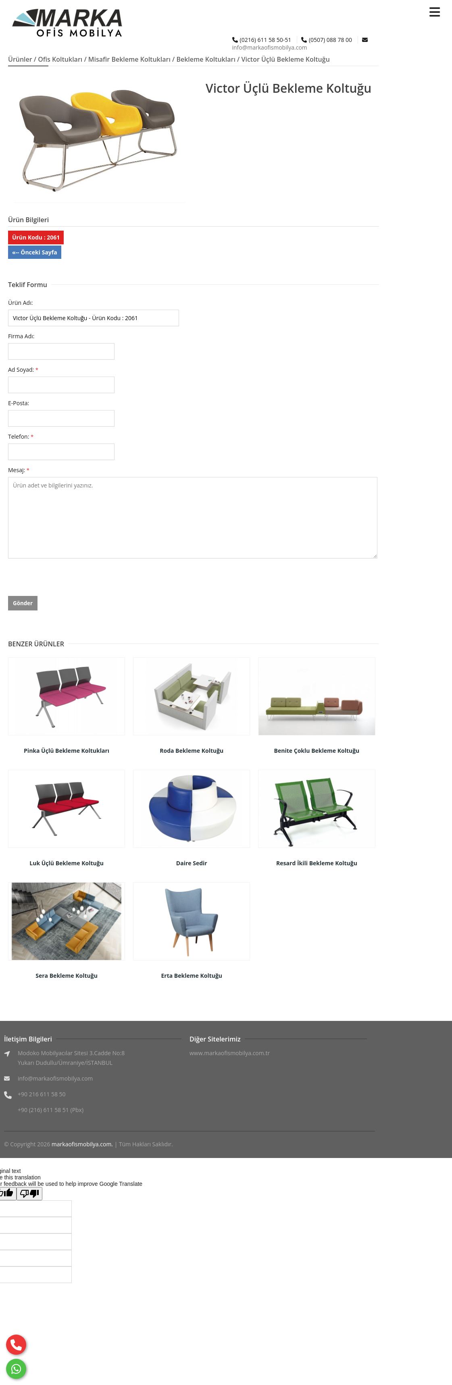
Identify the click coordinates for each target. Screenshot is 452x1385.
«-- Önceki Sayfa (34, 252)
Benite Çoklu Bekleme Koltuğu (317, 750)
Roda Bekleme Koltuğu (191, 750)
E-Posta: (18, 403)
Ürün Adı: (20, 302)
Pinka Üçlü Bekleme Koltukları (66, 750)
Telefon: (20, 436)
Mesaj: (18, 470)
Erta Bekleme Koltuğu (192, 975)
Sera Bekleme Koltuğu (66, 975)
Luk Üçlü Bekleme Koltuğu (66, 863)
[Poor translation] (29, 1193)
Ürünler (20, 59)
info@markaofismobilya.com (269, 47)
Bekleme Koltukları (205, 59)
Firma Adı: (21, 336)
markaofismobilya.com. (82, 1144)
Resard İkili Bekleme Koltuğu (316, 863)
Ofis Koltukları (60, 59)
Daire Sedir (191, 863)
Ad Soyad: (23, 369)
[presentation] (69, 580)
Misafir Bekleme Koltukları (129, 59)
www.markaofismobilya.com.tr (230, 1053)
